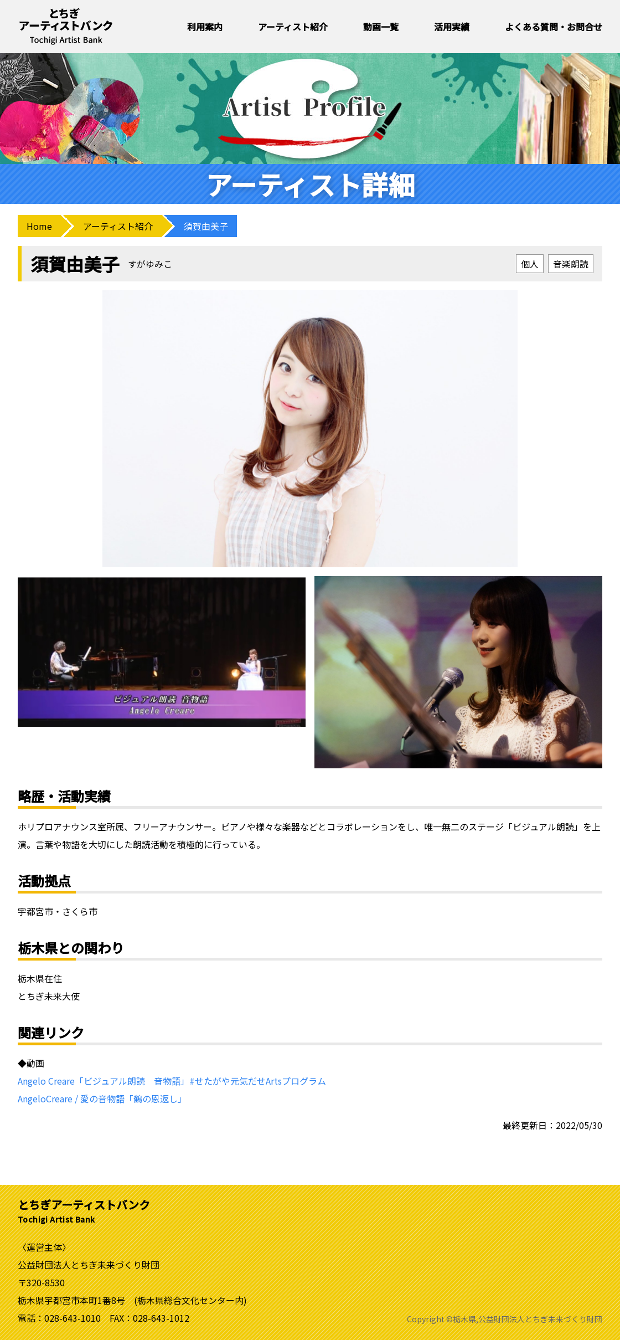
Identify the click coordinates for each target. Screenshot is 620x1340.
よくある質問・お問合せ (553, 26)
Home (39, 226)
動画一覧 (381, 26)
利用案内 (205, 26)
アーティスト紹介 (293, 26)
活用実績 (451, 26)
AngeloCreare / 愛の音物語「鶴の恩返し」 (102, 1098)
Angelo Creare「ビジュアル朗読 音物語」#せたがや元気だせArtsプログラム (172, 1080)
